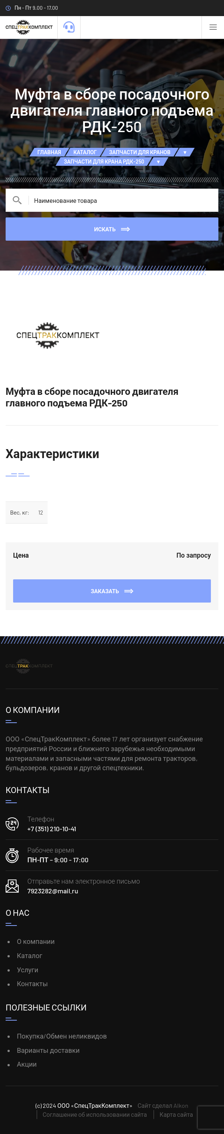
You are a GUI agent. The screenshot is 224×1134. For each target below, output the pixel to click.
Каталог (29, 955)
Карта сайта (176, 1114)
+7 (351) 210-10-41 (51, 828)
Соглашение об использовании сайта (95, 1114)
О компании (36, 941)
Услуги (27, 970)
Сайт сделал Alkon (162, 1105)
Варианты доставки (48, 1050)
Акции (27, 1064)
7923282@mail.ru (52, 891)
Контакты (32, 983)
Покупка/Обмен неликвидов (62, 1036)
